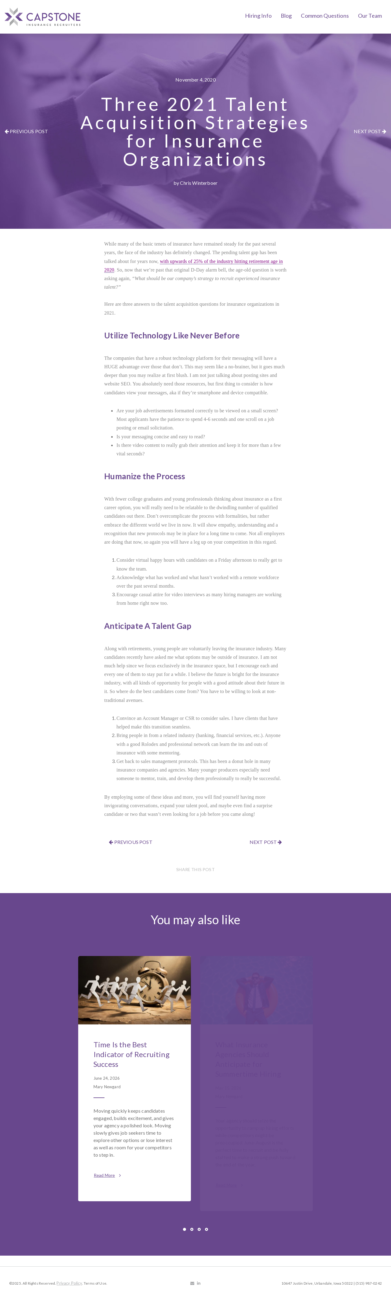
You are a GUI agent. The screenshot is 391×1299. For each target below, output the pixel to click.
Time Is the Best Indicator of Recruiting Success (131, 1054)
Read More (107, 1175)
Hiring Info (258, 15)
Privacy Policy (69, 1283)
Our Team (370, 15)
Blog (286, 15)
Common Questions (325, 15)
